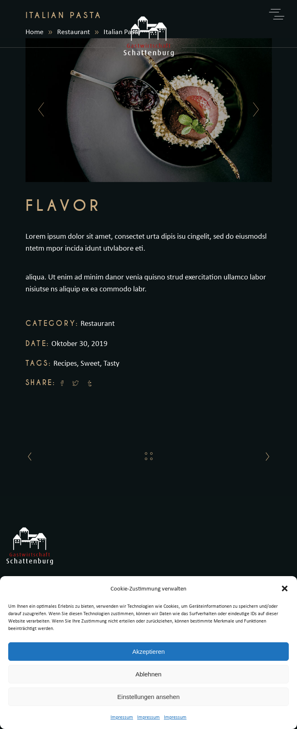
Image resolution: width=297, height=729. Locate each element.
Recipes (65, 362)
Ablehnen (148, 674)
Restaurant (98, 323)
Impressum (122, 717)
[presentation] (39, 110)
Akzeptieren (148, 651)
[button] (285, 588)
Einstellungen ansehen (148, 696)
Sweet (90, 362)
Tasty (112, 362)
